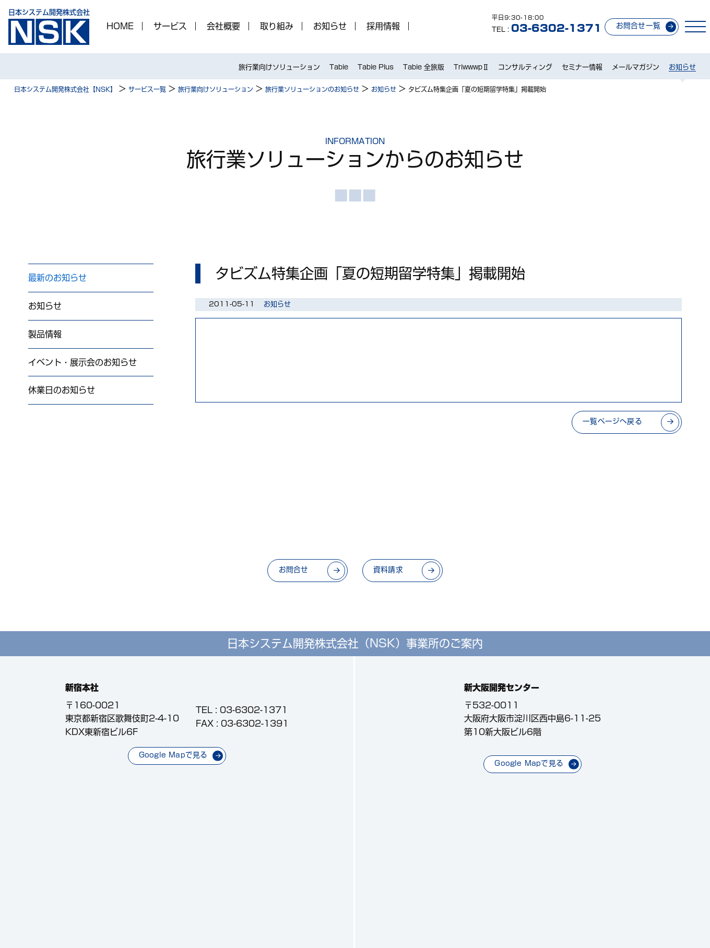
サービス (170, 26)
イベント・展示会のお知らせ (82, 362)
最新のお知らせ (57, 278)
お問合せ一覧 (638, 25)
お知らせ (330, 26)
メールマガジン (635, 67)
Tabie (338, 67)
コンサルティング (525, 67)
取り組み (276, 26)
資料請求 (388, 569)
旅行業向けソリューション (279, 67)
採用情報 (383, 26)
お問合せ (294, 569)
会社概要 (223, 26)
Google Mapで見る (173, 755)
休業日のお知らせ (61, 390)
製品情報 (45, 334)
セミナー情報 (582, 67)
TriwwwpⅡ (471, 67)
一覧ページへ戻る (612, 421)
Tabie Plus (376, 67)
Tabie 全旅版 (423, 67)
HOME (120, 26)
